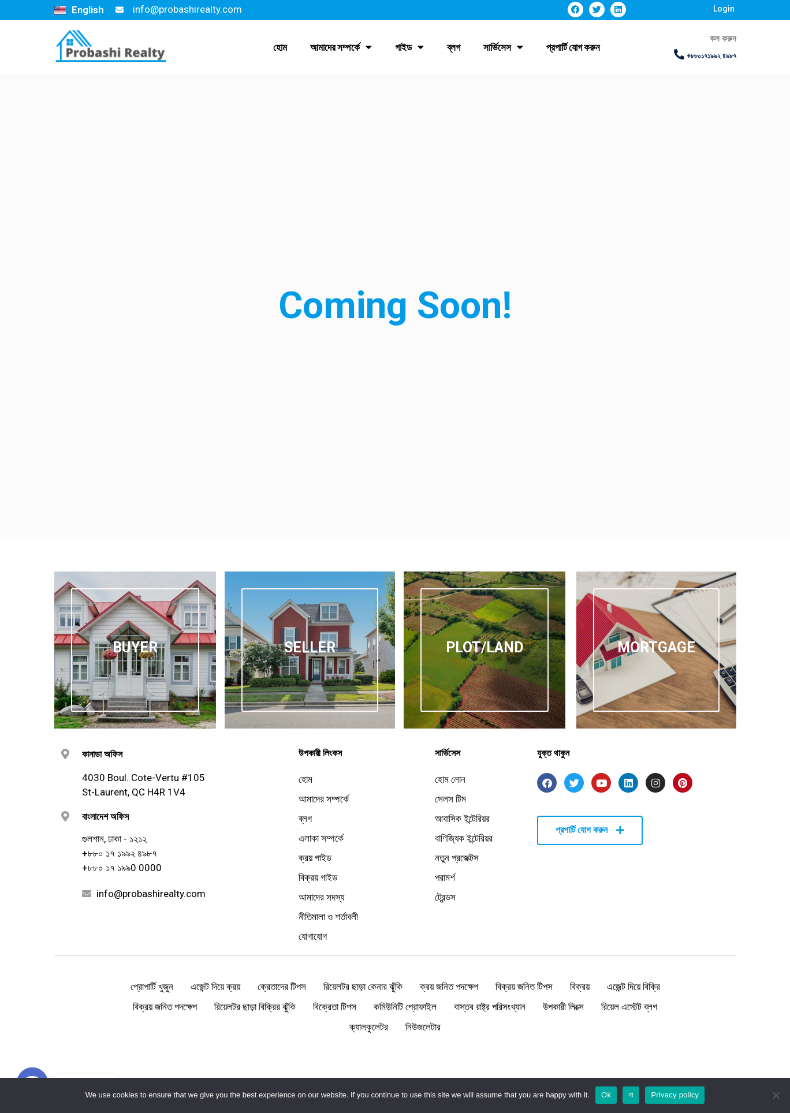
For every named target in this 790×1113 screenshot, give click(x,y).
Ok (606, 1094)
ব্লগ (453, 47)
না (631, 1094)
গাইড (409, 47)
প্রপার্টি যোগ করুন (573, 47)
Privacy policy (675, 1094)
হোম (280, 47)
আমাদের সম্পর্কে (341, 47)
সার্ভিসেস (503, 47)
